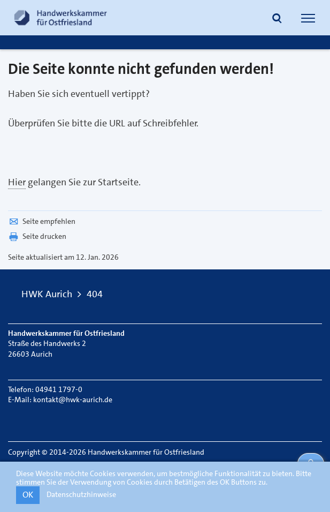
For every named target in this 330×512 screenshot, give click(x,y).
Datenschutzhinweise (81, 494)
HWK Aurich (46, 294)
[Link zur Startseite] (60, 17)
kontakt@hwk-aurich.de (72, 399)
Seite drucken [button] (37, 236)
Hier (17, 182)
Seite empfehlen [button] (41, 221)
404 (95, 294)
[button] (277, 19)
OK (27, 494)
